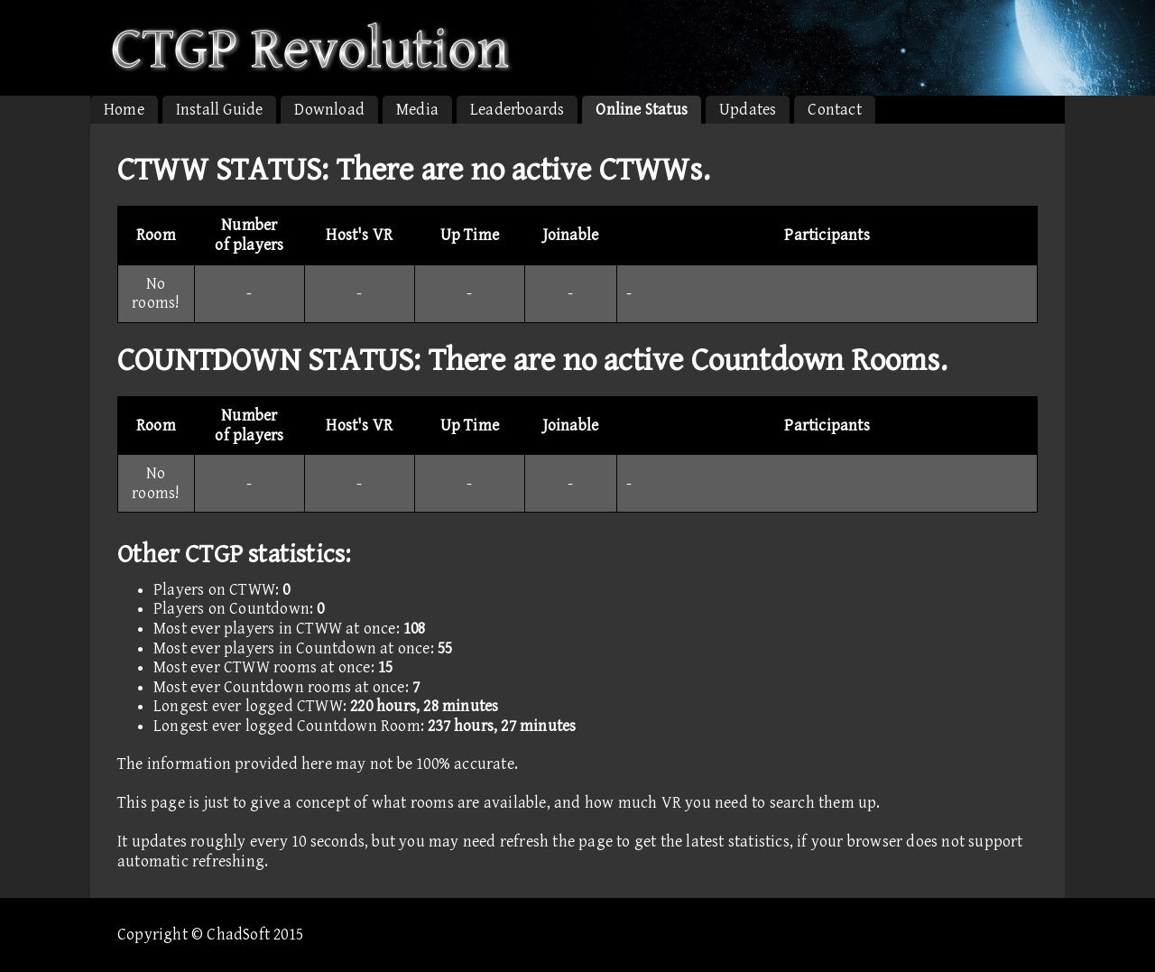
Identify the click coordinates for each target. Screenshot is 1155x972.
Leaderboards (517, 109)
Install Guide (219, 109)
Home (124, 109)
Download (329, 109)
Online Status (642, 109)
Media (417, 109)
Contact (834, 109)
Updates (747, 109)
